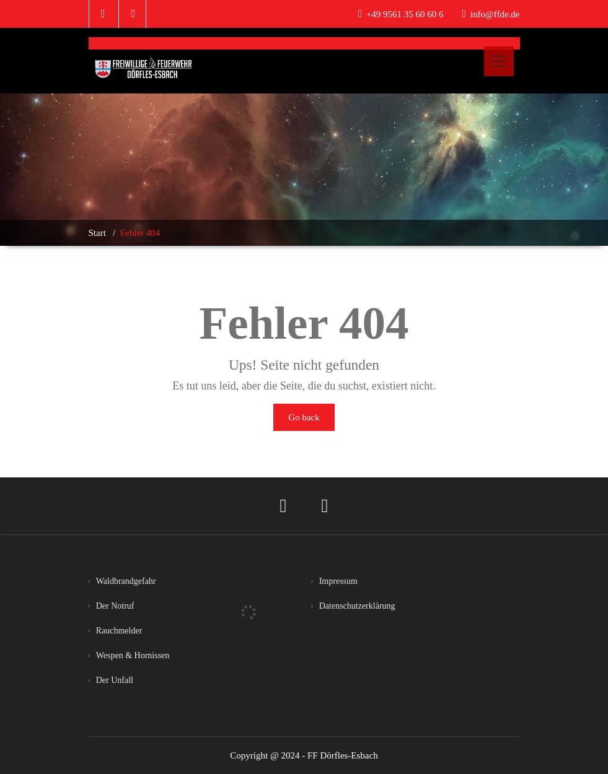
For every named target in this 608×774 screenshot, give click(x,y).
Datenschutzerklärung (357, 606)
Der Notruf (115, 606)
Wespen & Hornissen (133, 655)
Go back (303, 417)
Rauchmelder (119, 630)
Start (97, 233)
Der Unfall (114, 680)
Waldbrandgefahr (126, 581)
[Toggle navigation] (499, 61)
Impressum (338, 581)
